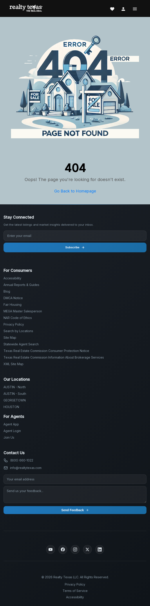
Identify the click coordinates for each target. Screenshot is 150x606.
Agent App (11, 424)
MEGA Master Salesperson (23, 311)
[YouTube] (50, 549)
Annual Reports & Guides (21, 285)
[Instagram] (75, 549)
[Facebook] (62, 549)
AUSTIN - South (15, 393)
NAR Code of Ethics (18, 318)
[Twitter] (87, 549)
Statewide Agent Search (21, 344)
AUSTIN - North (15, 387)
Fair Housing (13, 304)
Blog (7, 291)
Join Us (9, 437)
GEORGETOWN (15, 400)
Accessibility (12, 278)
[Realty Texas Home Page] (26, 8)
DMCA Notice (13, 298)
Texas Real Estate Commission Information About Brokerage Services (54, 357)
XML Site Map (13, 364)
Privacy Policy (14, 324)
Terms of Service (75, 591)
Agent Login (12, 431)
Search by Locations (18, 331)
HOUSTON (11, 407)
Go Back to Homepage (75, 191)
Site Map (10, 337)
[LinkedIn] (99, 549)
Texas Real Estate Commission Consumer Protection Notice (46, 351)
